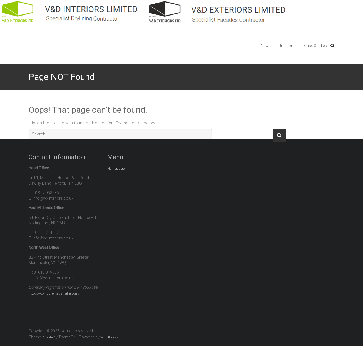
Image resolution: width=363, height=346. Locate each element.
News (266, 45)
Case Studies (315, 45)
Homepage (116, 168)
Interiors (287, 45)
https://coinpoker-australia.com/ (54, 293)
